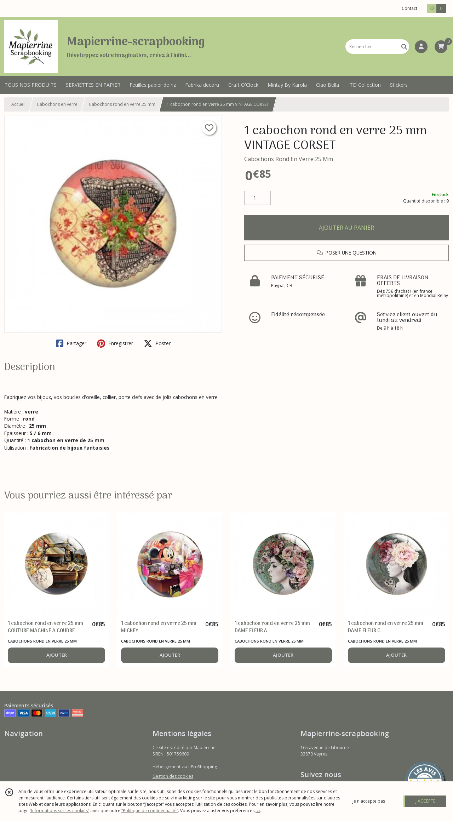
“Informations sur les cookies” (59, 811)
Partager (71, 343)
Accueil (18, 104)
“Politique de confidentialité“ (149, 811)
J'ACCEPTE (425, 801)
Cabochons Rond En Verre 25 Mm (288, 159)
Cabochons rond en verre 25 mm (122, 104)
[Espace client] (421, 47)
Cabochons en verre (57, 104)
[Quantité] (257, 198)
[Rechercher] (404, 46)
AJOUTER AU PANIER (346, 228)
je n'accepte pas (368, 801)
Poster (157, 343)
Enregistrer (115, 343)
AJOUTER (56, 655)
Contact (409, 8)
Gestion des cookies (173, 776)
